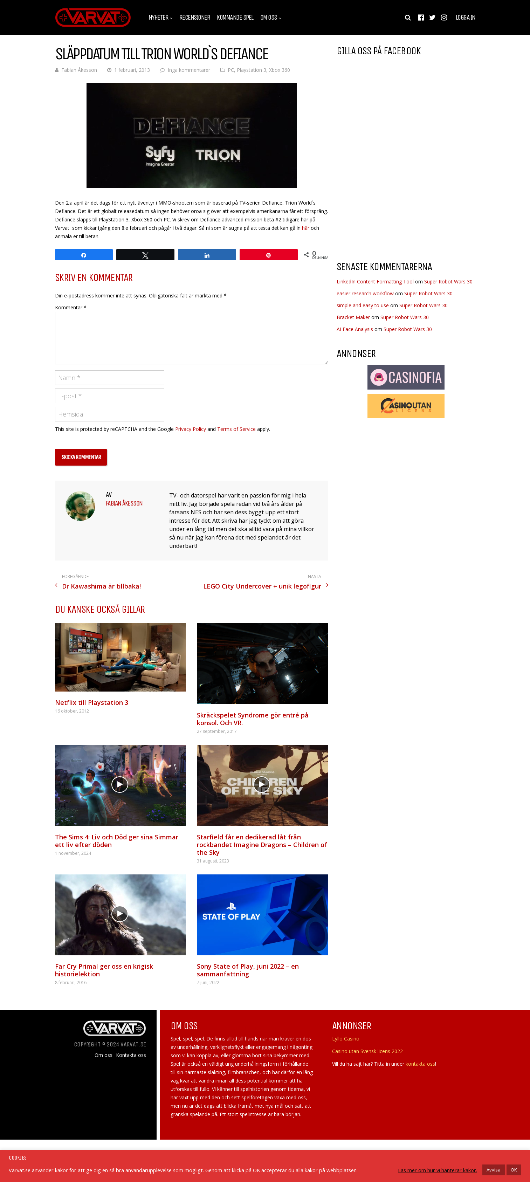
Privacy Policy (190, 429)
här (305, 228)
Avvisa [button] (494, 1170)
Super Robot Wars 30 (448, 281)
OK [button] (514, 1170)
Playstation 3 (251, 70)
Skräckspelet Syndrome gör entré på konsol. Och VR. (253, 719)
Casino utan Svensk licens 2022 (367, 1051)
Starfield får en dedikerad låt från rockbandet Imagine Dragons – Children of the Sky (262, 845)
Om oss (268, 17)
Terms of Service (236, 429)
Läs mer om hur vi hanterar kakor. (437, 1170)
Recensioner (194, 17)
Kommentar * (71, 307)
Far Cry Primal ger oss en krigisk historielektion (104, 970)
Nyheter (158, 17)
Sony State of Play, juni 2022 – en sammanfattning (248, 970)
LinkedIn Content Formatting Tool (375, 281)
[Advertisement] (395, 199)
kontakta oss (420, 1063)
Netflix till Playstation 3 (91, 702)
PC (231, 70)
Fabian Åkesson (79, 70)
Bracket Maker (353, 317)
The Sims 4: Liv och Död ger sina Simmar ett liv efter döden (116, 841)
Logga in (465, 17)
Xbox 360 (279, 70)
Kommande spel (235, 17)
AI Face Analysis (355, 329)
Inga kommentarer (189, 70)
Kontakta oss (131, 1055)
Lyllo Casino (345, 1038)
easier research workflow (365, 293)
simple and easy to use (363, 305)
